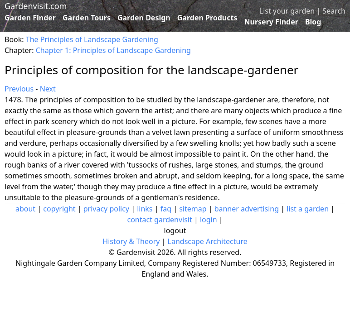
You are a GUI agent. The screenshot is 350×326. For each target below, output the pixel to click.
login (208, 220)
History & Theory (131, 241)
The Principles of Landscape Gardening (92, 39)
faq (165, 209)
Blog (313, 22)
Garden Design (143, 18)
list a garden (308, 209)
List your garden (287, 11)
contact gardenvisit (159, 220)
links (144, 209)
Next (48, 89)
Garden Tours (87, 18)
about (25, 209)
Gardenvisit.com (36, 5)
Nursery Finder (271, 22)
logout (175, 230)
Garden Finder (30, 18)
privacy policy (106, 209)
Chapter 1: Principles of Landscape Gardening (113, 50)
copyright (59, 209)
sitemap (192, 209)
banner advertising (246, 209)
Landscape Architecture (208, 241)
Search (333, 11)
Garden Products (207, 18)
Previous (19, 89)
